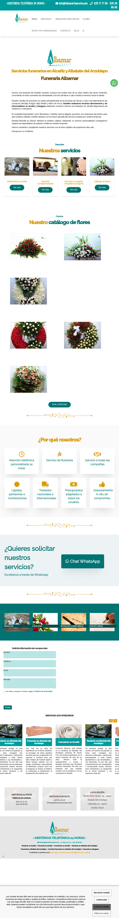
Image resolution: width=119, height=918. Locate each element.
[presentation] (21, 758)
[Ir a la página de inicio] (21, 18)
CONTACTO (65, 31)
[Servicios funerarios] (17, 226)
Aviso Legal (28, 751)
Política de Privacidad (43, 751)
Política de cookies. (101, 913)
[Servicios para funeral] (45, 226)
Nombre (7, 712)
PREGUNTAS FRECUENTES (67, 19)
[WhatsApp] (83, 31)
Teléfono (7, 721)
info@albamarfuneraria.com (73, 3)
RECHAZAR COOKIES (102, 893)
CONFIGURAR (101, 900)
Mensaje (7, 739)
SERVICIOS (46, 19)
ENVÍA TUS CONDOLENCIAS (44, 31)
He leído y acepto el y (28, 751)
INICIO (34, 19)
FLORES (86, 19)
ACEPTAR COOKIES (101, 907)
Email (6, 730)
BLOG (76, 31)
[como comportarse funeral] (73, 226)
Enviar (7, 767)
